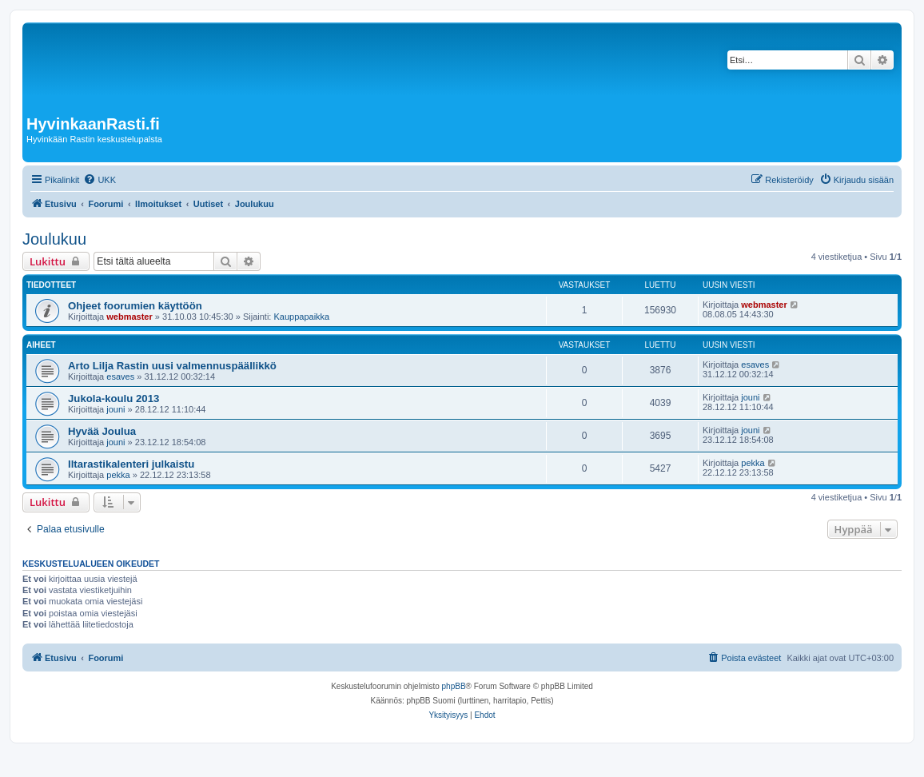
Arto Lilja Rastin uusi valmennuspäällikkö (172, 366)
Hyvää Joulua (102, 431)
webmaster (129, 316)
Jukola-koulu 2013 (113, 398)
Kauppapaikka (301, 316)
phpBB (454, 686)
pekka (117, 475)
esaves (120, 376)
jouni (115, 409)
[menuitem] (99, 179)
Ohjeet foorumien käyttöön (135, 306)
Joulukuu (54, 239)
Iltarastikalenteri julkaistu (131, 464)
